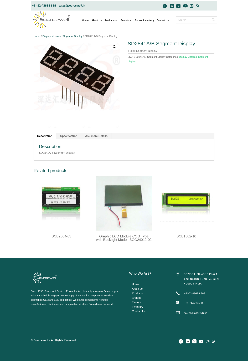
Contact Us (163, 20)
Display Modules (52, 36)
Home (85, 20)
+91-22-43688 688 (44, 5)
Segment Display (72, 36)
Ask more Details (96, 136)
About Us (96, 20)
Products (110, 20)
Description (44, 136)
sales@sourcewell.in (72, 5)
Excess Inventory (144, 20)
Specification (68, 136)
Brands (125, 20)
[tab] (44, 136)
